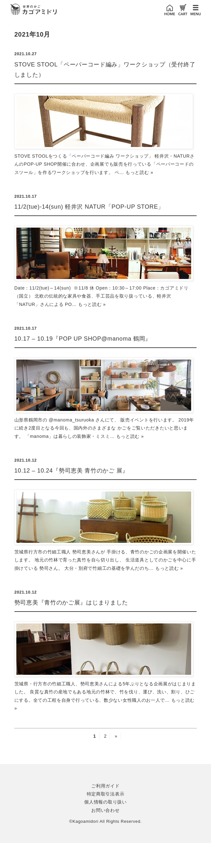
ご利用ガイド (105, 785)
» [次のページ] (116, 736)
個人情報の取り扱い (105, 801)
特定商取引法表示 (106, 793)
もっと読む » (139, 172)
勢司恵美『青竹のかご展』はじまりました (71, 602)
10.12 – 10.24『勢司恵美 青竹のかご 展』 (71, 470)
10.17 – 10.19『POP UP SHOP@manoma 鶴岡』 (82, 338)
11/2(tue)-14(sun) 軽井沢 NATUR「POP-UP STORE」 (89, 207)
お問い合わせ (105, 810)
